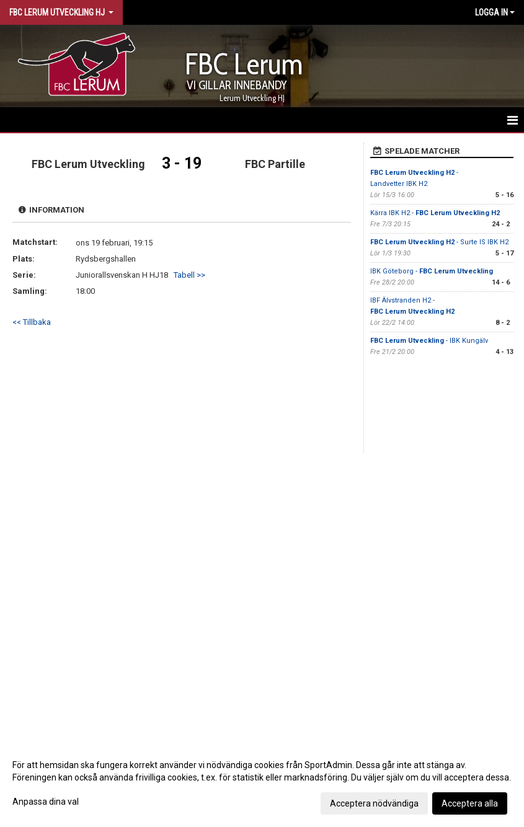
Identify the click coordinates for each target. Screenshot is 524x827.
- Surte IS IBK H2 (439, 242)
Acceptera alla (470, 803)
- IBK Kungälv (429, 341)
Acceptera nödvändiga (374, 803)
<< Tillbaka (31, 322)
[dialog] (262, 783)
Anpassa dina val (45, 802)
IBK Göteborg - (431, 271)
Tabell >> (189, 275)
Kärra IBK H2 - (435, 213)
